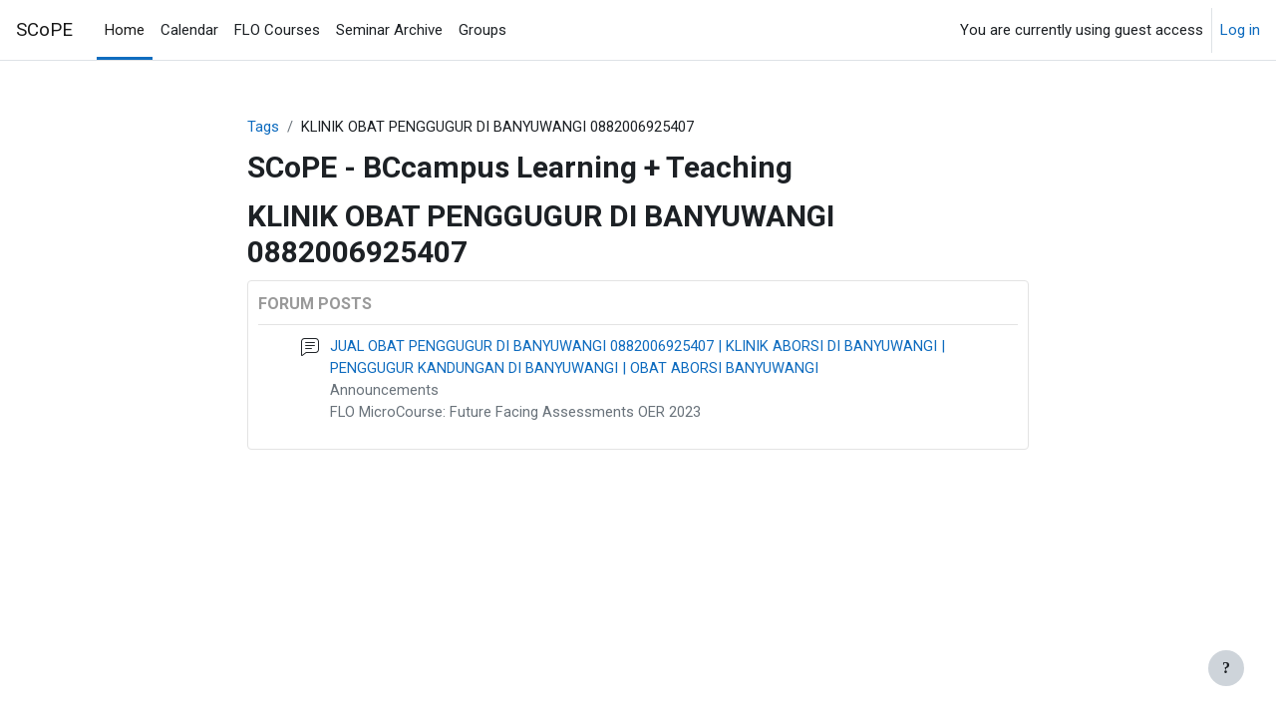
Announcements (384, 392)
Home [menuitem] (125, 30)
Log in (1240, 30)
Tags (263, 127)
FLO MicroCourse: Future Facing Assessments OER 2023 (516, 414)
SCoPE (44, 30)
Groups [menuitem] (482, 30)
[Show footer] (1226, 668)
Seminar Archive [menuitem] (389, 30)
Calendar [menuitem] (189, 30)
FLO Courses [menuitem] (277, 30)
